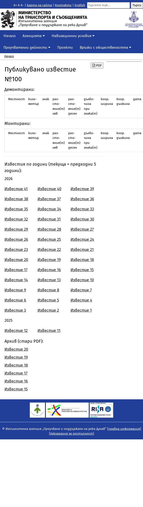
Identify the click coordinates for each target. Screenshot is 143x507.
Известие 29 (16, 229)
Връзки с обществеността (105, 47)
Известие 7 (81, 290)
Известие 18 (82, 259)
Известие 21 (82, 249)
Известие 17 (16, 269)
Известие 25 (49, 239)
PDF (97, 65)
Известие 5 (48, 300)
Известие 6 (15, 300)
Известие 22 (49, 249)
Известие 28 (49, 229)
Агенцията (34, 36)
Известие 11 (49, 330)
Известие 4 (81, 300)
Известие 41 (16, 189)
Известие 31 (49, 219)
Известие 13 (49, 280)
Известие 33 (82, 209)
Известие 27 (82, 229)
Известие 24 (82, 239)
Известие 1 (81, 310)
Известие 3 (15, 310)
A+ (15, 5)
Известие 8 (48, 290)
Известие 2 (48, 310)
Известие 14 (16, 280)
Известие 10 (82, 280)
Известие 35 (16, 209)
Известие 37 (49, 199)
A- (22, 5)
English (80, 5)
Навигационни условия (73, 36)
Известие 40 (49, 189)
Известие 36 (82, 199)
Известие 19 (49, 259)
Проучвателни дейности (26, 47)
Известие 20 (16, 259)
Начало (9, 36)
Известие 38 (16, 199)
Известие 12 (16, 330)
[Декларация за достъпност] (71, 433)
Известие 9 (15, 290)
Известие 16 (49, 269)
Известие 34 (49, 209)
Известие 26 (16, 239)
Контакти (63, 5)
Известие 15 (82, 269)
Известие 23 (16, 249)
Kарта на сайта (39, 5)
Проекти (65, 47)
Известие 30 (82, 219)
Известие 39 (82, 189)
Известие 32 (16, 219)
